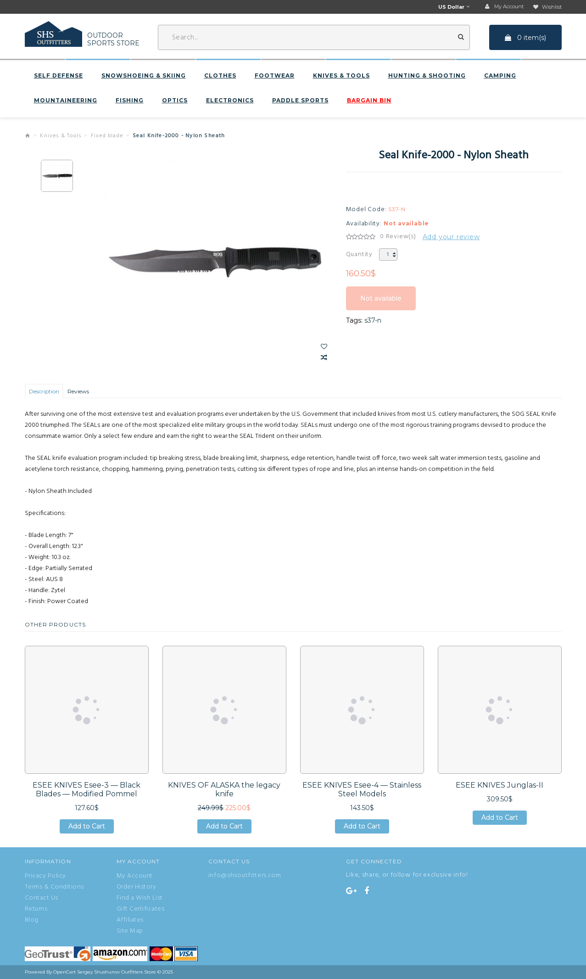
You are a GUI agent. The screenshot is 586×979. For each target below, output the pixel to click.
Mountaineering (65, 100)
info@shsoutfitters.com (244, 875)
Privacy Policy (45, 876)
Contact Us (41, 898)
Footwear (275, 76)
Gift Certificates (141, 909)
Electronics (230, 100)
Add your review (451, 237)
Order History (136, 887)
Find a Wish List (140, 898)
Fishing (130, 100)
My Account (135, 876)
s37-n (372, 320)
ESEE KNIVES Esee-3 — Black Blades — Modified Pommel (86, 789)
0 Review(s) (398, 237)
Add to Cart (87, 826)
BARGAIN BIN (369, 100)
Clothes (220, 76)
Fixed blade (107, 136)
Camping (500, 76)
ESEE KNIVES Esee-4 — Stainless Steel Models (361, 789)
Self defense (58, 76)
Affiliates (130, 920)
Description (44, 391)
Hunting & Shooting (427, 76)
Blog (32, 920)
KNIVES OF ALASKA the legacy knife (224, 789)
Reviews (78, 391)
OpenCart (64, 972)
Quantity (359, 254)
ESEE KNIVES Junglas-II (499, 785)
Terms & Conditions (54, 887)
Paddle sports (300, 100)
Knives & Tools (341, 76)
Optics (175, 100)
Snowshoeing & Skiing (143, 76)
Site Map (130, 931)
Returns (36, 909)
